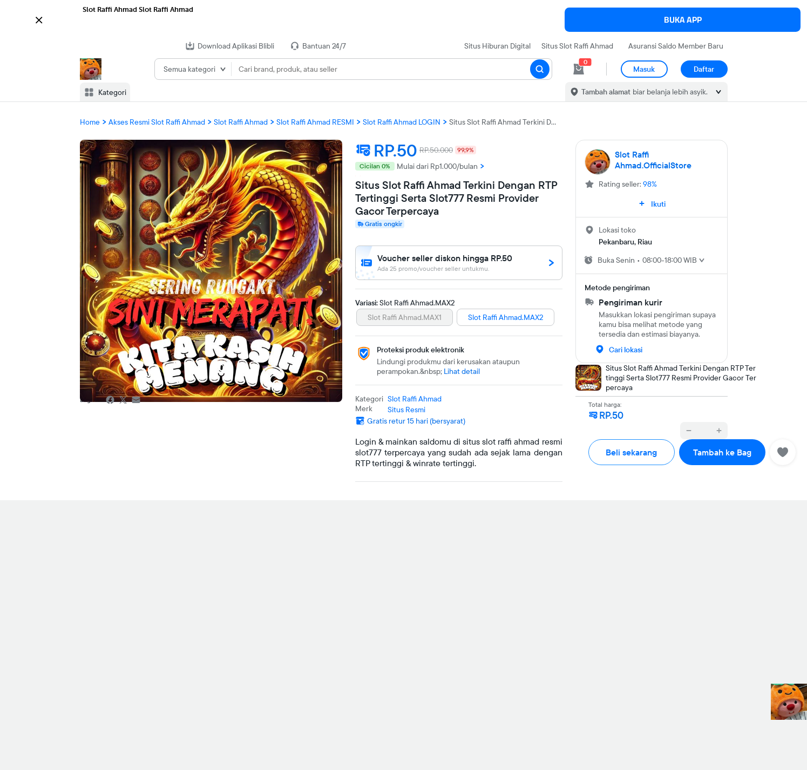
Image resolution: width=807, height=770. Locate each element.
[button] (403, 19)
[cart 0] (578, 69)
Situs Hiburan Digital (497, 46)
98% (650, 184)
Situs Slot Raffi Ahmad (577, 46)
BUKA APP (683, 20)
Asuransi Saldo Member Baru (675, 46)
